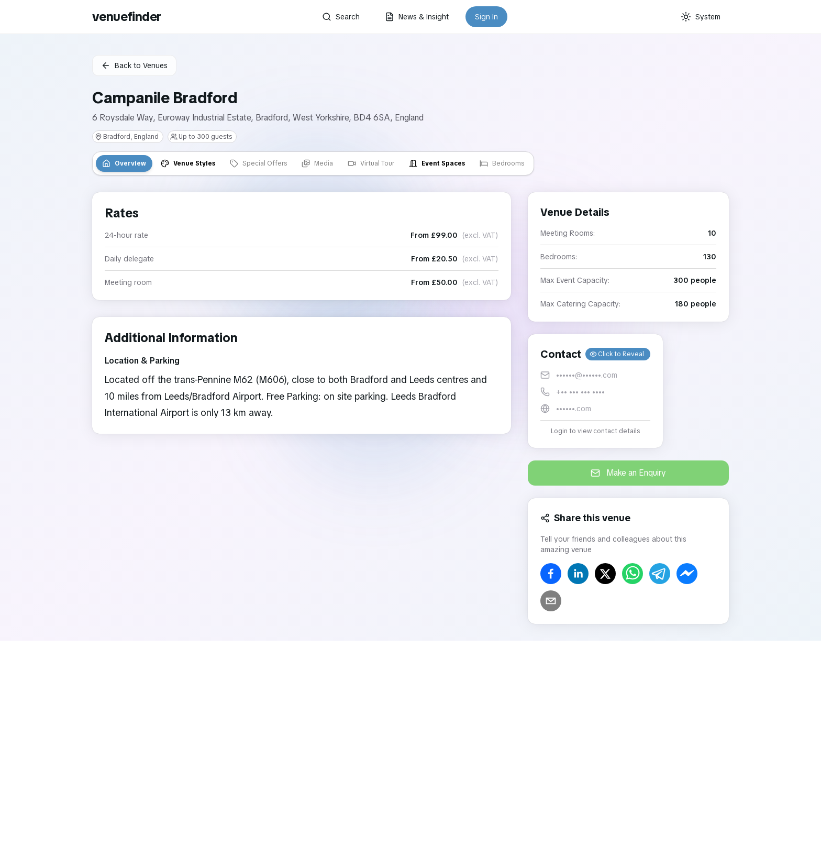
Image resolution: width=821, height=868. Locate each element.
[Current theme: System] (700, 16)
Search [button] (341, 16)
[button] (595, 391)
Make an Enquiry (628, 472)
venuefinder (126, 16)
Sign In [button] (486, 16)
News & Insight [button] (417, 16)
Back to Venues (134, 65)
